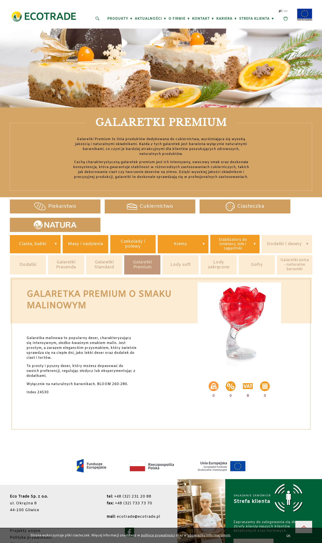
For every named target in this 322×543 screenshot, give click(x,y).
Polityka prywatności (31, 519)
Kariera (224, 19)
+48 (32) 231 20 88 (128, 478)
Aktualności (148, 19)
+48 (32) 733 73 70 (129, 485)
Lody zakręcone (219, 247)
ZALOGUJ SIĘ (254, 526)
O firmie (176, 19)
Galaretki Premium (142, 247)
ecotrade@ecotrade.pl (133, 498)
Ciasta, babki (32, 226)
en (286, 11)
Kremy (180, 226)
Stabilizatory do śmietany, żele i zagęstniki (232, 226)
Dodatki (28, 247)
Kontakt (200, 19)
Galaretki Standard (104, 247)
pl (280, 11)
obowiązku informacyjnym (208, 535)
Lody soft (180, 247)
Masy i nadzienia (85, 226)
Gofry (257, 247)
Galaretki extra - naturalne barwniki (294, 247)
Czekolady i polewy (133, 226)
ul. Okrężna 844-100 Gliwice (29, 485)
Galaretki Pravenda (66, 247)
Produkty (117, 19)
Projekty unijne (25, 512)
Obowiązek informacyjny (34, 525)
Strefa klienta (254, 19)
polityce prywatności (158, 535)
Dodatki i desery (284, 226)
